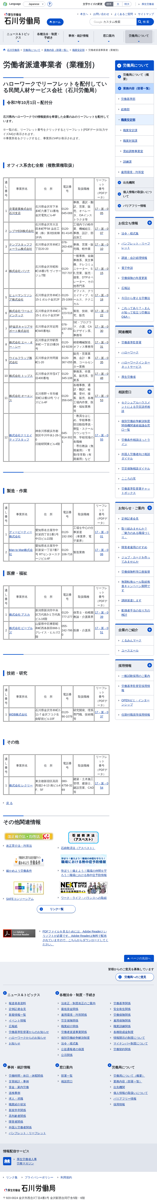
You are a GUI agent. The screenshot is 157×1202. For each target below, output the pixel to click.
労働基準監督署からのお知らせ (29, 1028)
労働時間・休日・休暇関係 (26, 1068)
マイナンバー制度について (130, 1039)
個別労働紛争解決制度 (75, 1033)
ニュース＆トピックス (25, 992)
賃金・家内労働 (19, 1079)
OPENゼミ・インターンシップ (135, 702)
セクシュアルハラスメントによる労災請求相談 (135, 407)
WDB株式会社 (18, 714)
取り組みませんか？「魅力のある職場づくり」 (135, 533)
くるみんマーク (131, 640)
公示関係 (67, 1051)
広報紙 (13, 1022)
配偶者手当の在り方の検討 (135, 612)
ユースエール (130, 650)
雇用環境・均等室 (132, 172)
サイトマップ (146, 14)
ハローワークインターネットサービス (135, 364)
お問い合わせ (101, 14)
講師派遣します (131, 600)
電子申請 (127, 268)
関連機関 (135, 331)
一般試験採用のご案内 (135, 676)
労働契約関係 (122, 1045)
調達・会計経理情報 (134, 257)
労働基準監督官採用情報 (135, 688)
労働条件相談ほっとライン (135, 442)
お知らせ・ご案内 (135, 508)
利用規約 (66, 1170)
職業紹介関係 (69, 1022)
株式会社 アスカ (19, 614)
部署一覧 (67, 1068)
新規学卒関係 (17, 1102)
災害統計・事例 (19, 1074)
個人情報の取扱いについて (137, 194)
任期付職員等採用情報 (135, 714)
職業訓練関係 (122, 1022)
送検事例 (14, 1085)
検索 (146, 21)
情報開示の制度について (129, 1033)
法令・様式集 (130, 233)
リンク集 (12, 1170)
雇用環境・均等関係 (74, 1010)
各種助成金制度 (123, 1028)
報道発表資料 (17, 999)
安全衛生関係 (122, 1005)
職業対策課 (130, 140)
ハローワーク (130, 352)
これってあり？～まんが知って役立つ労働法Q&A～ (135, 312)
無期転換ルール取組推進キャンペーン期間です (135, 586)
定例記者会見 (130, 518)
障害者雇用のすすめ (134, 547)
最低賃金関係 (69, 1005)
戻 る (9, 803)
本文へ (84, 14)
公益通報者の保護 (72, 1045)
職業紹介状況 (17, 1097)
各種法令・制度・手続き (79, 992)
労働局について (136, 65)
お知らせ (14, 1039)
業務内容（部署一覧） (137, 88)
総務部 (125, 109)
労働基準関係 (122, 999)
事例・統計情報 (20, 1061)
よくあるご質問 (123, 14)
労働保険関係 (122, 1010)
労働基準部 (128, 99)
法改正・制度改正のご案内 (78, 999)
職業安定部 (128, 119)
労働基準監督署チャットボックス (135, 491)
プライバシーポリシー (39, 1170)
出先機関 (129, 182)
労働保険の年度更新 (134, 278)
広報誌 (125, 288)
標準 (109, 4)
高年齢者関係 (17, 1108)
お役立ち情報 (135, 223)
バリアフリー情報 (134, 205)
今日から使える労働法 (135, 298)
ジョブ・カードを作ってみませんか (135, 559)
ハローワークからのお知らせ (27, 1033)
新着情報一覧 (17, 1010)
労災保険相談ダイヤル (135, 468)
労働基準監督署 (131, 342)
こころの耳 (128, 478)
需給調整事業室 (133, 151)
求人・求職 (16, 1091)
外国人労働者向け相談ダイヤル (135, 456)
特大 (126, 4)
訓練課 (127, 161)
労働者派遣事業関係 (74, 1028)
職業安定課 (130, 130)
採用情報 (135, 665)
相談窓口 (135, 392)
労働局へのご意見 (135, 976)
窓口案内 (67, 1061)
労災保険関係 (69, 1016)
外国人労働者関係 (20, 1120)
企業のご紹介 (135, 629)
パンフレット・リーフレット (135, 245)
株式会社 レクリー (21, 785)
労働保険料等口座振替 (135, 571)
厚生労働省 (148, 4)
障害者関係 (16, 1114)
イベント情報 (17, 1016)
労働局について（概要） (136, 77)
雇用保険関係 (122, 1016)
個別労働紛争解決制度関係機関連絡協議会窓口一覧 (135, 425)
